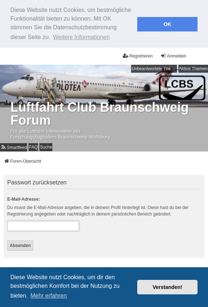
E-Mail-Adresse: (23, 197)
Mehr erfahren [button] (48, 296)
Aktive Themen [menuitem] (193, 67)
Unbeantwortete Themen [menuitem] (154, 67)
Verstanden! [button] (167, 287)
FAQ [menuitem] (33, 146)
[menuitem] (13, 146)
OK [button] (168, 24)
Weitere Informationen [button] (81, 37)
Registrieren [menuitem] (138, 54)
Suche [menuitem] (46, 146)
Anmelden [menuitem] (173, 54)
